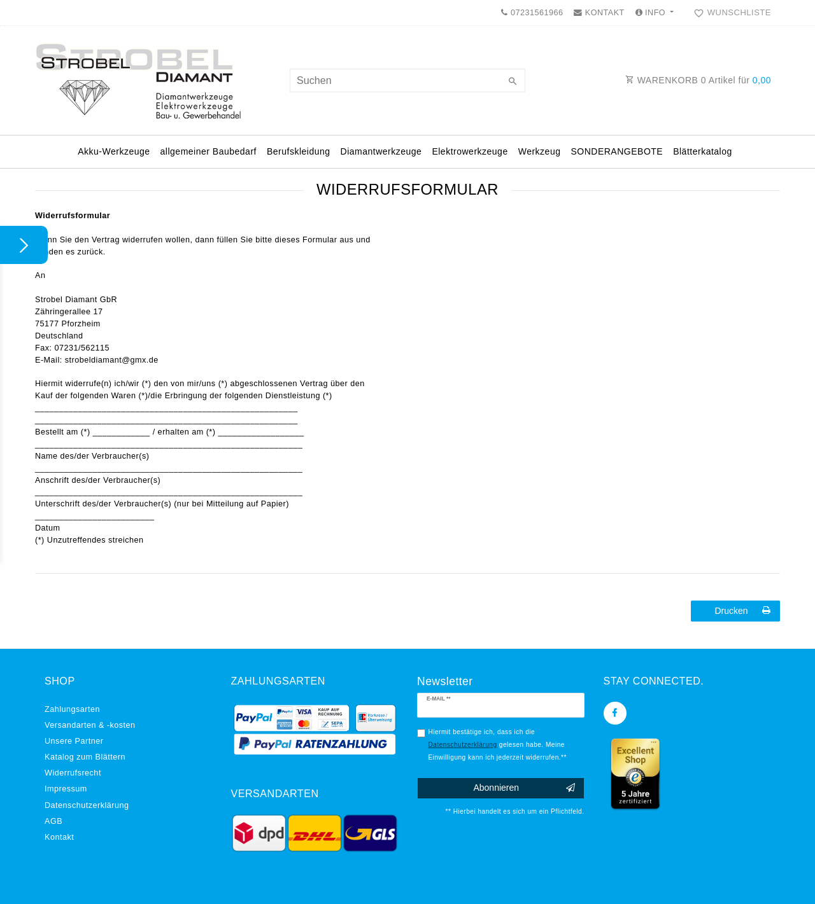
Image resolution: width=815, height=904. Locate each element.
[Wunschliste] (729, 12)
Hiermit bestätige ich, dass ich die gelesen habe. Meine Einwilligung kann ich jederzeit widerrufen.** (498, 744)
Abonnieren (523, 788)
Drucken (742, 611)
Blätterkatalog (702, 151)
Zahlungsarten (72, 709)
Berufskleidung (298, 151)
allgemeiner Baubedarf (208, 151)
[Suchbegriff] (407, 80)
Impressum (66, 788)
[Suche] (512, 82)
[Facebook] (615, 713)
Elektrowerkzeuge (469, 151)
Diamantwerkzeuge (381, 151)
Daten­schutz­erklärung (87, 805)
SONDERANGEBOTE (616, 151)
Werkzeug (539, 151)
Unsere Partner (74, 741)
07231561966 (532, 12)
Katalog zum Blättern (85, 757)
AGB (53, 821)
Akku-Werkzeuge (114, 151)
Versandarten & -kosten (90, 725)
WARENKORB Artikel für (698, 80)
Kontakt (59, 837)
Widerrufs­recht (73, 772)
